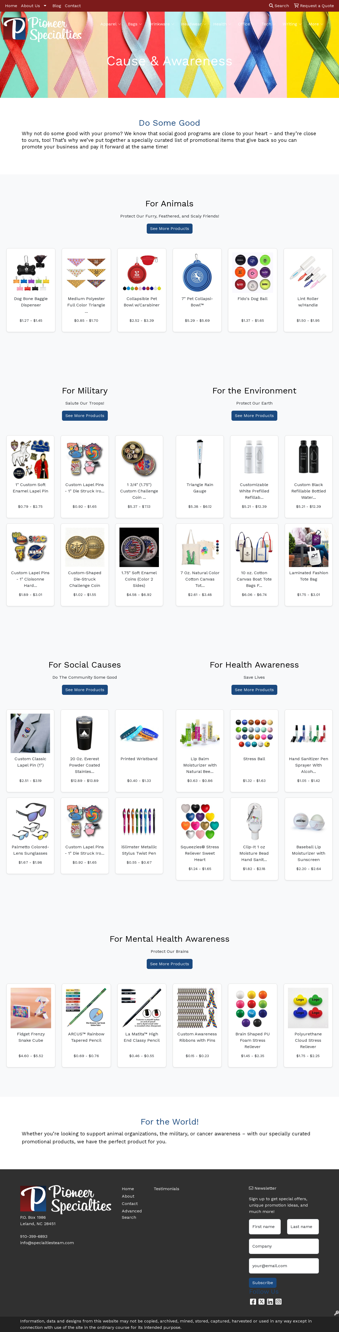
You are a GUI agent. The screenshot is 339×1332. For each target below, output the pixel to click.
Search (279, 5)
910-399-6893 (33, 1236)
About (128, 1196)
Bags (135, 24)
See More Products (169, 228)
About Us (30, 5)
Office (246, 24)
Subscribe (262, 1282)
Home (11, 5)
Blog (56, 5)
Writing (292, 24)
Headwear (193, 24)
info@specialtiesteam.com (47, 1242)
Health (222, 24)
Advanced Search (132, 1214)
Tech (268, 24)
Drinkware (161, 24)
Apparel (110, 24)
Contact (73, 5)
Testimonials (166, 1188)
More (316, 24)
